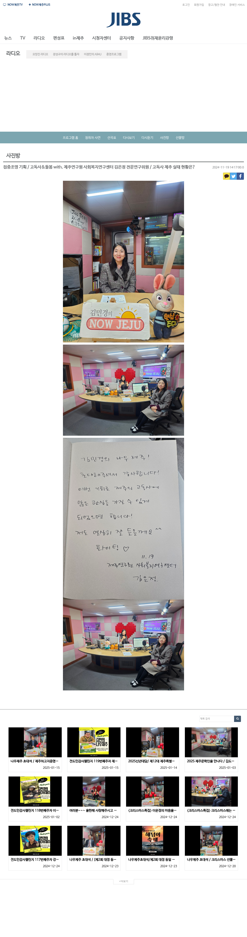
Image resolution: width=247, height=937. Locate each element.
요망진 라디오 (40, 54)
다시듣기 (147, 138)
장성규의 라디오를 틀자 (66, 54)
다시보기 (129, 138)
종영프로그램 (113, 54)
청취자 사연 (92, 138)
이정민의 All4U (93, 54)
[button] (8, 38)
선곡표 (111, 138)
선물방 (180, 138)
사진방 (164, 138)
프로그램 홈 (70, 138)
